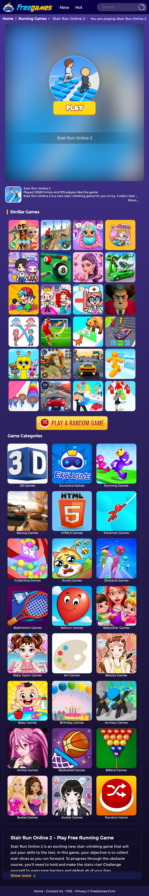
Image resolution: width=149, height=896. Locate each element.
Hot (79, 7)
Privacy (80, 891)
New (64, 7)
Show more (23, 875)
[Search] (122, 7)
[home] (27, 2)
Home (8, 18)
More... (133, 200)
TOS (69, 891)
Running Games (32, 18)
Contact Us (54, 891)
